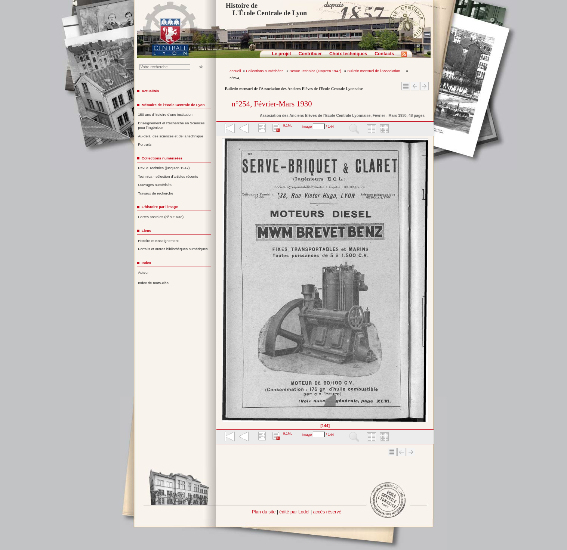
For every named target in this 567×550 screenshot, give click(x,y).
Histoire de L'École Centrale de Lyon (266, 9)
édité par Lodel (294, 512)
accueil (235, 71)
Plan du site (264, 512)
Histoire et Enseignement (158, 241)
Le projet (281, 53)
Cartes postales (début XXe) (161, 217)
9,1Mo (287, 125)
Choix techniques (348, 53)
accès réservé (327, 512)
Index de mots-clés (153, 283)
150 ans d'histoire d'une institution (165, 114)
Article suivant (424, 86)
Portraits (144, 144)
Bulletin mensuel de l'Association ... (375, 71)
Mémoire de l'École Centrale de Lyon (173, 105)
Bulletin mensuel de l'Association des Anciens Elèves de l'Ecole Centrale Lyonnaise (294, 88)
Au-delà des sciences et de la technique (170, 136)
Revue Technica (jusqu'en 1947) (316, 71)
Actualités (150, 91)
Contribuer (310, 53)
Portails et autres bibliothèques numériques (172, 249)
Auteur (143, 272)
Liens (146, 231)
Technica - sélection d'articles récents (168, 176)
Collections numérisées (265, 71)
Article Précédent (415, 86)
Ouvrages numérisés (155, 185)
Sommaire (405, 86)
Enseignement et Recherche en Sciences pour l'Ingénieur (171, 125)
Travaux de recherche (155, 193)
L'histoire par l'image (160, 207)
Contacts (384, 53)
